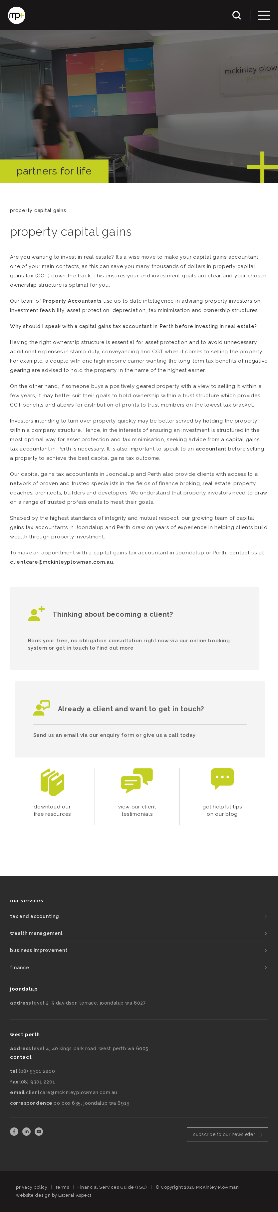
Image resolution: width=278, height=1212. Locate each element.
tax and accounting (34, 916)
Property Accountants (72, 301)
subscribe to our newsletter (224, 1134)
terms (62, 1187)
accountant (211, 449)
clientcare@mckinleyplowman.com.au (61, 562)
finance (19, 967)
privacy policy (31, 1187)
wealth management (36, 933)
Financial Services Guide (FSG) (112, 1187)
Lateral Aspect (74, 1195)
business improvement (39, 950)
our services (26, 901)
